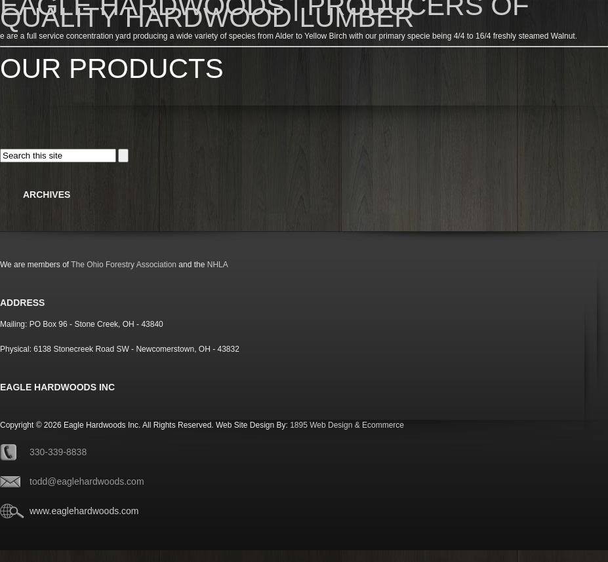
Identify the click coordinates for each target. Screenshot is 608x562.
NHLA (217, 264)
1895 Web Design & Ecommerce (347, 425)
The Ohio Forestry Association (123, 264)
